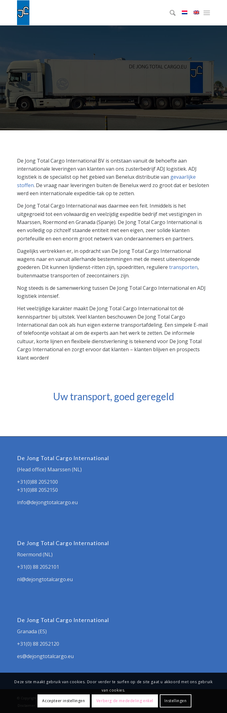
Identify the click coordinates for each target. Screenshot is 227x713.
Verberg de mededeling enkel (124, 700)
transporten (183, 267)
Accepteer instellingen (63, 700)
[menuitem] (170, 12)
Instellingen (175, 700)
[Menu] (206, 12)
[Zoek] (170, 12)
